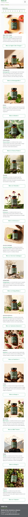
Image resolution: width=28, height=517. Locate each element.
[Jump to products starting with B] (6, 11)
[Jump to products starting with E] (10, 11)
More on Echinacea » (14, 220)
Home (2, 4)
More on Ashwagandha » (14, 80)
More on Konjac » (14, 394)
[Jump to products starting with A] (3, 11)
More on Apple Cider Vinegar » (14, 45)
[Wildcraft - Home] (11, 1)
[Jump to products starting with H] (15, 11)
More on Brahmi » (14, 115)
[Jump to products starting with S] (22, 11)
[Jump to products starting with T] (24, 11)
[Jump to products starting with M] (20, 11)
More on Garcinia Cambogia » (14, 255)
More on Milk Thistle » (14, 429)
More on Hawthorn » (14, 359)
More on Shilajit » (14, 464)
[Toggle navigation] (25, 1)
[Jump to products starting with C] (8, 11)
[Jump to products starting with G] (13, 11)
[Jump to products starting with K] (17, 11)
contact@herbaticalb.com (12, 514)
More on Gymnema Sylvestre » (14, 326)
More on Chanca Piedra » (14, 150)
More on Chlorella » (14, 185)
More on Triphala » (14, 499)
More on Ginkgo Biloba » (14, 290)
